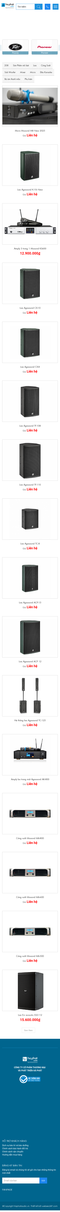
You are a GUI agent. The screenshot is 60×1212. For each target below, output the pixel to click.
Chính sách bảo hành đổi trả (15, 1125)
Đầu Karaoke (46, 48)
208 (6, 42)
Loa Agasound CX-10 (30, 284)
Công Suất (45, 42)
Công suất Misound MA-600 (30, 873)
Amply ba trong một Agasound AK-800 (30, 756)
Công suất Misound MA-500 (30, 932)
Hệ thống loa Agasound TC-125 (30, 697)
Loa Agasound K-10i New (30, 166)
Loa (34, 42)
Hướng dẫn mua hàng (12, 1131)
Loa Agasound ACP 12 (30, 638)
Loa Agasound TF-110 (30, 461)
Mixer (22, 48)
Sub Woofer (10, 48)
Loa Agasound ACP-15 (30, 579)
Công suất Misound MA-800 (30, 814)
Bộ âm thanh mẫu (12, 55)
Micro (33, 48)
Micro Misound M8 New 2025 (30, 107)
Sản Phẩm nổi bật (21, 42)
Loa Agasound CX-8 (30, 343)
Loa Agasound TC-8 (30, 520)
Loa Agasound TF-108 (30, 402)
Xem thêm (28, 1007)
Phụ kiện (28, 55)
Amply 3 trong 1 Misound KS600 (30, 225)
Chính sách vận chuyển (12, 1128)
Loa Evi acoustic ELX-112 (30, 991)
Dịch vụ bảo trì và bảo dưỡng (15, 1122)
